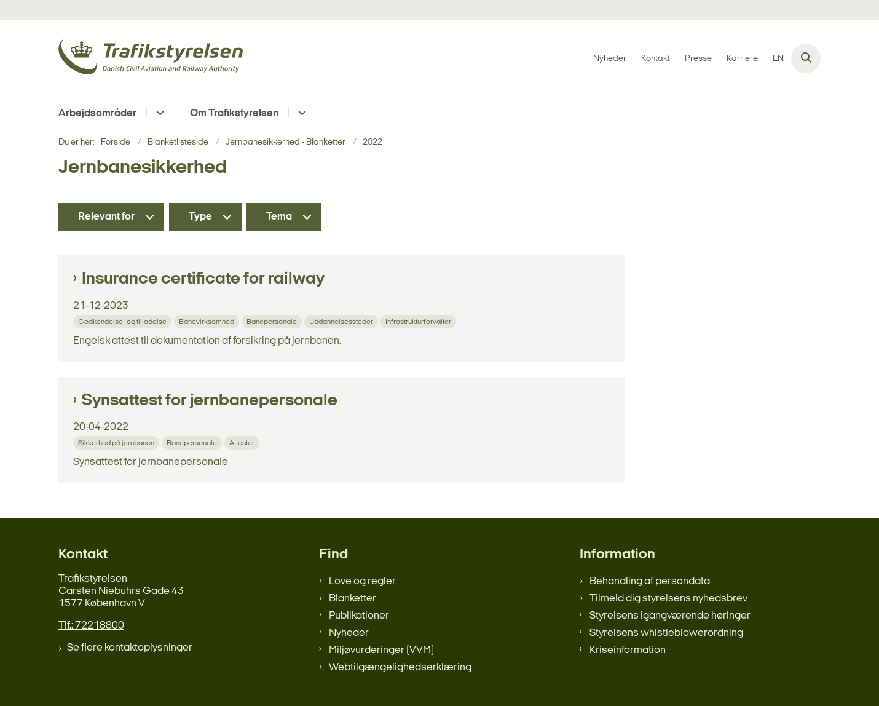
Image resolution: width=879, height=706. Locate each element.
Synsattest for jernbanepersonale (209, 401)
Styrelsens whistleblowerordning (666, 633)
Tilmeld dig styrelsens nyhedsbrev (668, 598)
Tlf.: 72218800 (91, 626)
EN (778, 59)
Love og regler (362, 581)
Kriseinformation (627, 650)
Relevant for (106, 217)
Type (200, 217)
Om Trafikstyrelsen (234, 113)
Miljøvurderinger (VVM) (381, 650)
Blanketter (352, 598)
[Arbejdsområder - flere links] (158, 112)
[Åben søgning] (806, 58)
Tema (279, 217)
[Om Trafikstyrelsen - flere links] (300, 112)
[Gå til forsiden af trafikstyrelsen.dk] (150, 58)
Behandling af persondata (649, 581)
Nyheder (349, 633)
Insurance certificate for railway (203, 279)
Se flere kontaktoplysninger (129, 648)
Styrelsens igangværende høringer (670, 616)
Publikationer (359, 616)
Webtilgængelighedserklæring (400, 667)
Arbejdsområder (97, 113)
